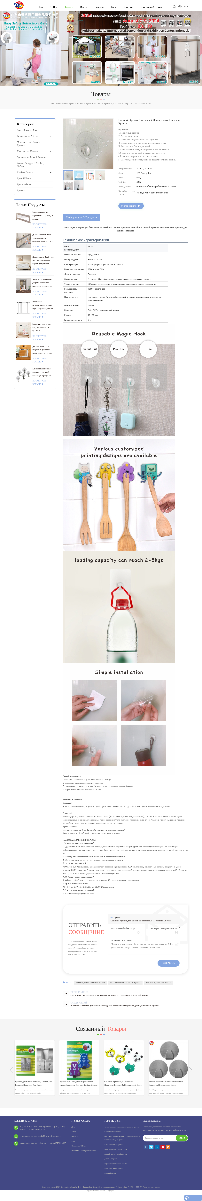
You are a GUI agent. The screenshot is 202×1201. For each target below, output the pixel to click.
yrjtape (110, 1193)
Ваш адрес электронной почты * (164, 931)
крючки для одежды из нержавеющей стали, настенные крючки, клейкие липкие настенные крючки (121, 1086)
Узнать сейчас (129, 209)
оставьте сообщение (190, 1198)
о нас (53, 7)
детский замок (110, 1176)
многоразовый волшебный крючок (125, 985)
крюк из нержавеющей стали (116, 1152)
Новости (99, 7)
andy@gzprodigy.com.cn (49, 1139)
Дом (40, 7)
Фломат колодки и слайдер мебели (30, 168)
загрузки (128, 7)
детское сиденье (111, 1161)
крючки (21, 194)
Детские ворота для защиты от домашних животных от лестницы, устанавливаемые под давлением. (42, 353)
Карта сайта (122, 1190)
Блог (113, 7)
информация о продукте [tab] (81, 220)
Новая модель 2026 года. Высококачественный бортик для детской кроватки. (43, 264)
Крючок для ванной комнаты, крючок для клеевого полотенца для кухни (78, 1086)
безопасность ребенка (27, 139)
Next (190, 1073)
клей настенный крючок (114, 1147)
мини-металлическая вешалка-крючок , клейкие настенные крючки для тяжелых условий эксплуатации (33, 1086)
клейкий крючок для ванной (158, 985)
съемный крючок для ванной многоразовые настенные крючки (141, 924)
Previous (11, 1073)
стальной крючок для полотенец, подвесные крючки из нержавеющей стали (165, 1086)
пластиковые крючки (66, 107)
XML (131, 1190)
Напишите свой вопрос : (122, 943)
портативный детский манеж (116, 1166)
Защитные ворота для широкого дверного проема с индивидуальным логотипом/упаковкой (41, 331)
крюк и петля (24, 182)
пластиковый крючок (113, 1134)
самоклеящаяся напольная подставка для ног (122, 1130)
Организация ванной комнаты (31, 161)
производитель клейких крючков (90, 985)
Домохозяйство (24, 188)
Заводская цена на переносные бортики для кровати (42, 219)
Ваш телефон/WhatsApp (123, 931)
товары (74, 1134)
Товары (69, 7)
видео (83, 7)
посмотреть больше (39, 229)
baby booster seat (27, 133)
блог (73, 1144)
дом (73, 1130)
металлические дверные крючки (29, 147)
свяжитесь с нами (151, 7)
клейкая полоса (25, 176)
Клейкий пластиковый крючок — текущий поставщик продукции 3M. (41, 376)
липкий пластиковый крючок (116, 1157)
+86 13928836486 (58, 1146)
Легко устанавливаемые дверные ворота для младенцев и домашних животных (42, 286)
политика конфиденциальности (83, 1153)
